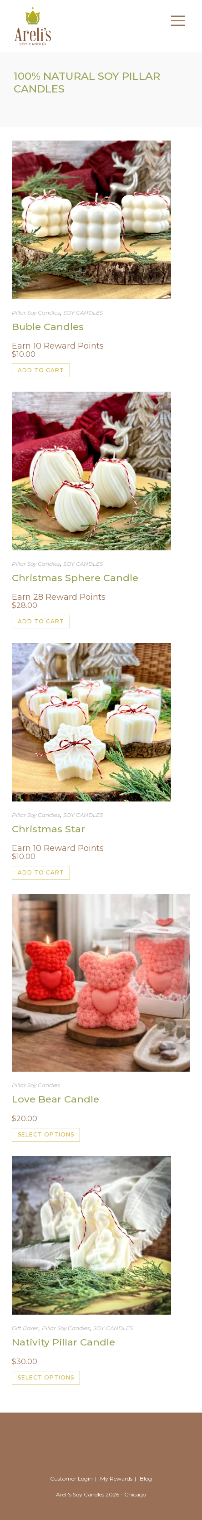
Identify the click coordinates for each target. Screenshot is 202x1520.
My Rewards (116, 1478)
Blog (146, 1478)
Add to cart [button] (41, 370)
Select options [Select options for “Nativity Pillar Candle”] (46, 1377)
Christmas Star (48, 829)
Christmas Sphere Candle (75, 577)
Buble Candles (48, 326)
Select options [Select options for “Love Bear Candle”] (46, 1134)
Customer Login (71, 1478)
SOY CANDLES (83, 312)
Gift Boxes (25, 1328)
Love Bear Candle (55, 1099)
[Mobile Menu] (174, 25)
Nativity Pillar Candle (63, 1342)
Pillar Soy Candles (36, 312)
